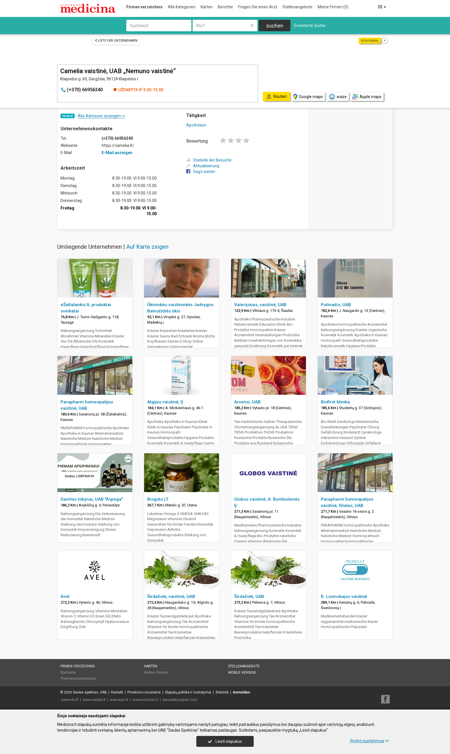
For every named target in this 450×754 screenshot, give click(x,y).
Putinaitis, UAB (336, 304)
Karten (207, 7)
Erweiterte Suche (309, 25)
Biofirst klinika (335, 402)
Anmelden (241, 692)
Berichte (225, 7)
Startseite (68, 673)
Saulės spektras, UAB (90, 692)
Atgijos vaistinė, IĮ (165, 402)
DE (382, 7)
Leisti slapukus (225, 741)
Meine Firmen (333, 7)
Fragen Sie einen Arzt (257, 7)
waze (337, 96)
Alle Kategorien (181, 7)
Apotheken (196, 125)
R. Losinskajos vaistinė (344, 596)
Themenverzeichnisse (78, 679)
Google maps (308, 97)
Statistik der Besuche (209, 160)
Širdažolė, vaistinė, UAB (171, 596)
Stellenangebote (297, 7)
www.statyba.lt (94, 700)
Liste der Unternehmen (116, 40)
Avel (65, 596)
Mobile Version (242, 673)
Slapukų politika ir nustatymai (188, 692)
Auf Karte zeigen (147, 246)
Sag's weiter (200, 171)
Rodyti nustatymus (369, 741)
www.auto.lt (119, 700)
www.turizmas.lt (145, 700)
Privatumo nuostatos (144, 692)
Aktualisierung (202, 166)
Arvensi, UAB (247, 402)
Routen (162, 673)
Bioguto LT (158, 499)
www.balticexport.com (179, 700)
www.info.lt (69, 700)
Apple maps (366, 97)
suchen (274, 26)
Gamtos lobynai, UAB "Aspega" (92, 499)
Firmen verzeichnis (144, 7)
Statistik (222, 692)
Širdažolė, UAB (249, 596)
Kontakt (117, 692)
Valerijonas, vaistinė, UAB (260, 304)
